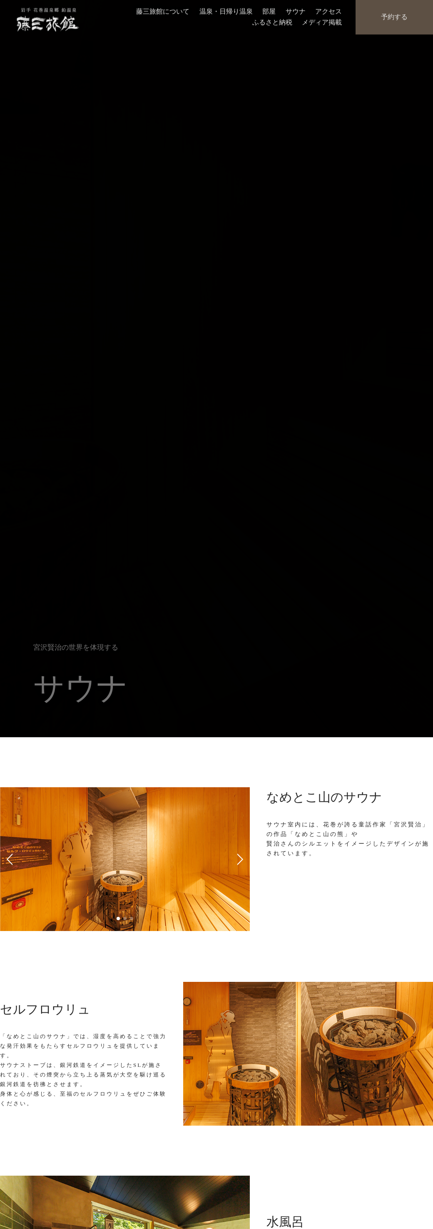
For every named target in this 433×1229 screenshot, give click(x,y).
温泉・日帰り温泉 (226, 10)
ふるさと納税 (272, 21)
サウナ (296, 10)
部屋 (269, 10)
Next (237, 859)
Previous (12, 859)
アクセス (328, 10)
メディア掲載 (322, 21)
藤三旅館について (162, 10)
